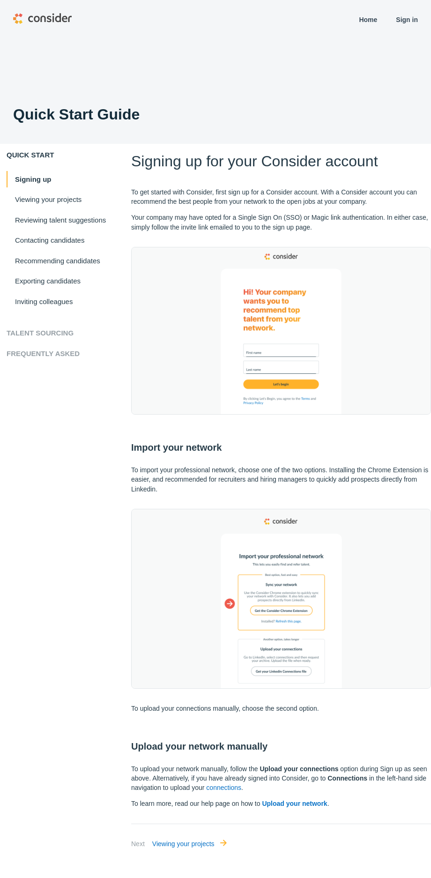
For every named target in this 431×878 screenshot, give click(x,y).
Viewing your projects (48, 199)
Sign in (407, 19)
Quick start (30, 155)
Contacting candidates (49, 240)
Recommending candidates (57, 261)
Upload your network (294, 803)
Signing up (33, 179)
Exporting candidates (48, 281)
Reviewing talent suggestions (60, 220)
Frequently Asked (43, 353)
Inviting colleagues (44, 301)
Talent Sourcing (40, 333)
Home (368, 19)
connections (223, 787)
